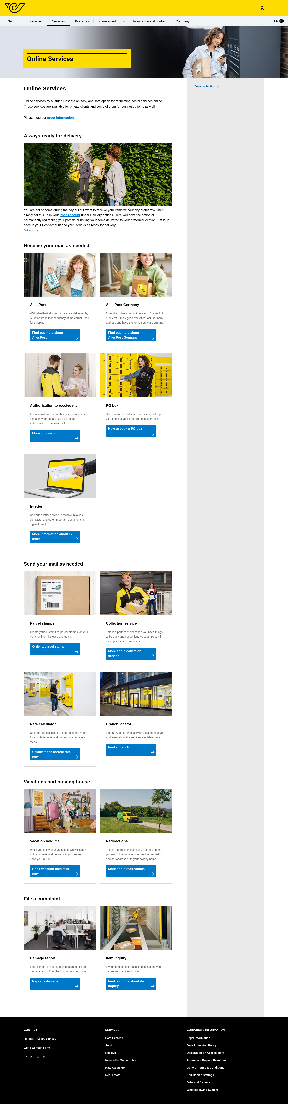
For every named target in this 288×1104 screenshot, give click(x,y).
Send (11, 21)
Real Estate (112, 1075)
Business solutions (111, 21)
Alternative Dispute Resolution (207, 1060)
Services (58, 21)
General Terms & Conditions (205, 1067)
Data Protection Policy (202, 1045)
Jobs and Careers (198, 1082)
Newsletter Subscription (121, 1060)
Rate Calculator (115, 1067)
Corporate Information (206, 1029)
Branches (82, 21)
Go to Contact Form (37, 1047)
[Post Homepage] (15, 8)
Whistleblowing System (202, 1089)
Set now (29, 230)
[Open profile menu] (261, 8)
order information (60, 117)
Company (182, 21)
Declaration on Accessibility (205, 1052)
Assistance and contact (150, 21)
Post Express (114, 1038)
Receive (35, 21)
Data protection (205, 86)
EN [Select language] (279, 21)
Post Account (70, 215)
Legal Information (198, 1038)
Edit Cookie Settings (200, 1075)
